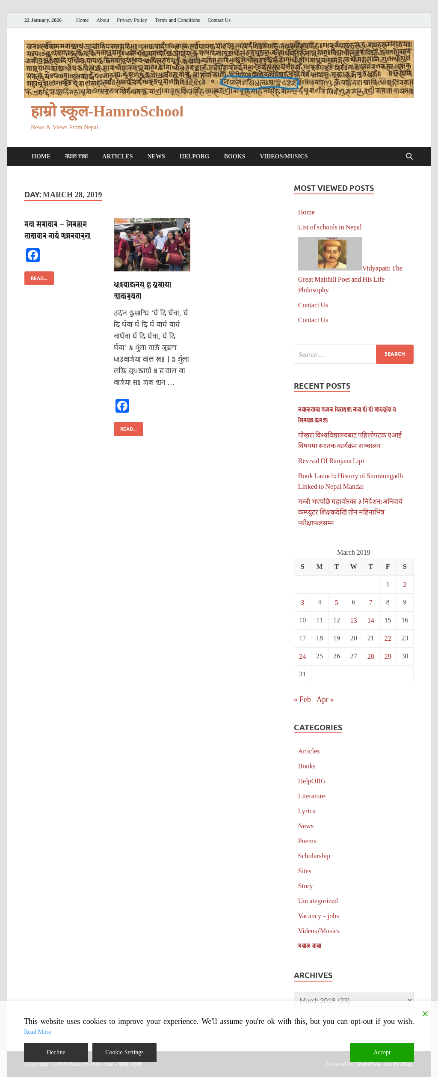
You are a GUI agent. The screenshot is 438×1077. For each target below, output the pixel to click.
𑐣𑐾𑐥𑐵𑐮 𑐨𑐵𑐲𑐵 (76, 156)
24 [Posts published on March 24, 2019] (302, 656)
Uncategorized (318, 900)
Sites (304, 870)
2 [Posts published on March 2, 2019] (405, 584)
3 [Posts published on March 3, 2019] (302, 602)
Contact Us (219, 20)
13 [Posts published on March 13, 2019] (353, 620)
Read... (35, 276)
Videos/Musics (284, 156)
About (102, 20)
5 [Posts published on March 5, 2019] (336, 602)
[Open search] (409, 157)
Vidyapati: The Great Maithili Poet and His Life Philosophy (350, 279)
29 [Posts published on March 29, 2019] (388, 656)
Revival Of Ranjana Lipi (331, 460)
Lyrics (306, 810)
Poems (307, 840)
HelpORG (195, 156)
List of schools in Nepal (330, 227)
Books (235, 156)
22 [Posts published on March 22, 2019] (388, 638)
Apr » (325, 699)
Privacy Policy (132, 20)
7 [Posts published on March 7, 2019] (371, 602)
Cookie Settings (124, 1052)
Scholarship (314, 855)
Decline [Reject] (56, 1052)
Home (82, 20)
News (156, 156)
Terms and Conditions (177, 20)
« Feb (302, 699)
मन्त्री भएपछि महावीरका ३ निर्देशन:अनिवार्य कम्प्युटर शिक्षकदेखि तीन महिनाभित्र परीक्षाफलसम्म (350, 512)
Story (305, 885)
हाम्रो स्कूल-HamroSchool (107, 111)
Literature (311, 795)
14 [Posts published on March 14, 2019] (370, 620)
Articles (117, 156)
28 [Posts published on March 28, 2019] (370, 656)
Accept (382, 1052)
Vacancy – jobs (318, 915)
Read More (37, 1031)
